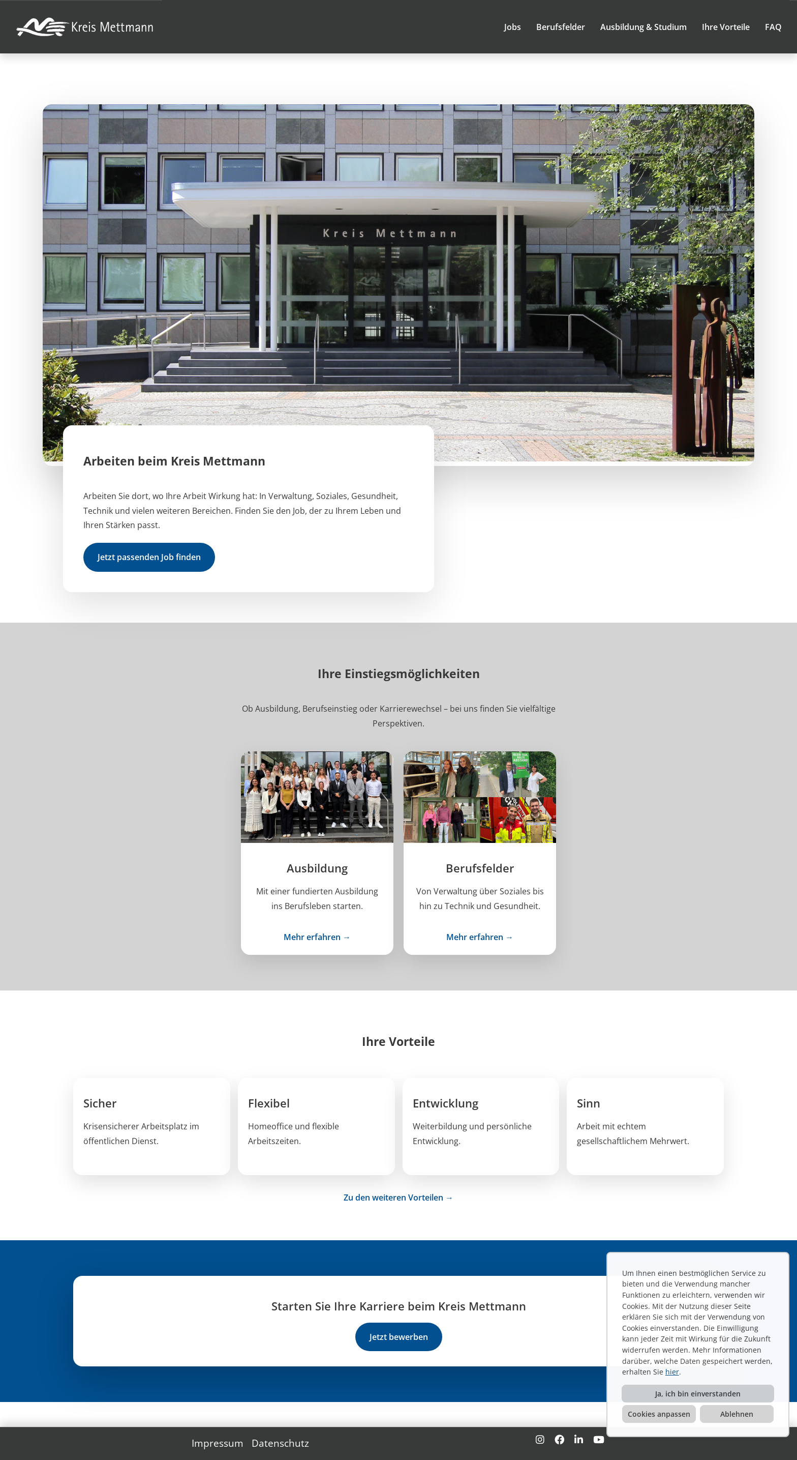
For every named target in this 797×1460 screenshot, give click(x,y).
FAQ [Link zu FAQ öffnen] (773, 27)
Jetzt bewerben (399, 1336)
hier (672, 1372)
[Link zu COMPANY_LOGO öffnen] (86, 26)
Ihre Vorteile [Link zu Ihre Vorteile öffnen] (726, 27)
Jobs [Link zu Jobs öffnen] (512, 27)
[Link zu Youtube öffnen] (599, 1439)
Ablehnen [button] (736, 1414)
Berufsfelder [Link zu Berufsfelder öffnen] (560, 27)
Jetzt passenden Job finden (149, 557)
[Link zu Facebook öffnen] (559, 1439)
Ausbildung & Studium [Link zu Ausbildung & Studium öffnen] (643, 27)
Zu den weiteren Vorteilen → (398, 1197)
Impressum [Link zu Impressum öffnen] (217, 1443)
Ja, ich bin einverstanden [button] (698, 1393)
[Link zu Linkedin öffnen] (579, 1439)
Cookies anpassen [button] (659, 1414)
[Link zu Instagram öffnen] (540, 1439)
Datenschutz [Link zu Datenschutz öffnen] (280, 1443)
